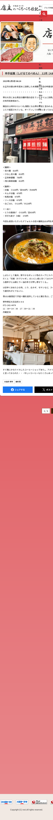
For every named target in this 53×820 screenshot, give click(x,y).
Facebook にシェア (18, 389)
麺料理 (18, 381)
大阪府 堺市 (8, 381)
